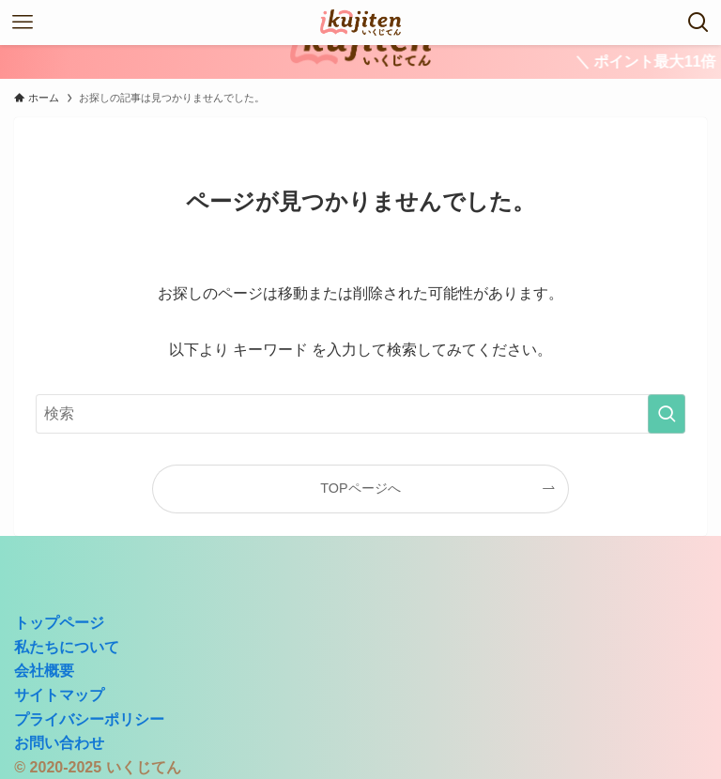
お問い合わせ (59, 743)
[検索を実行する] (666, 414)
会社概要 (44, 671)
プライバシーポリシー (89, 719)
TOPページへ (360, 488)
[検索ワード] (360, 414)
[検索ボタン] (698, 22)
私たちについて (66, 647)
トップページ (59, 623)
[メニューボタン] (22, 22)
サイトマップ (59, 695)
